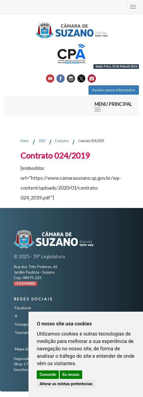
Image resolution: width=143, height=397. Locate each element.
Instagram (23, 324)
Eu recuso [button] (70, 374)
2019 (42, 140)
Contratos (61, 140)
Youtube (22, 332)
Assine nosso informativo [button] (113, 90)
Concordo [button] (47, 374)
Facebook (23, 307)
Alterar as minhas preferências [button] (65, 384)
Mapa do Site (26, 349)
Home (25, 140)
